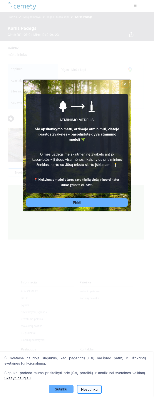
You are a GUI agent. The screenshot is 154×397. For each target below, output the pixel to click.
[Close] (125, 84)
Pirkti (77, 202)
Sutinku (61, 389)
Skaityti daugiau (17, 378)
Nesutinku (89, 389)
